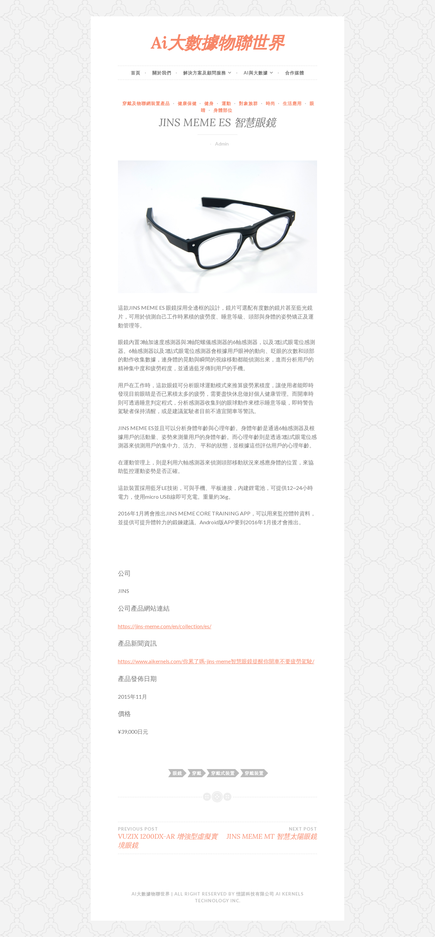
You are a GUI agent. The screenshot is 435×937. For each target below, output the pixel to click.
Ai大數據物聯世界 (217, 42)
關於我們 (161, 72)
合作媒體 (294, 72)
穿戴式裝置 (223, 773)
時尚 (270, 103)
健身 (209, 103)
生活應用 (292, 103)
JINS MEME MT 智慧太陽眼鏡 (267, 833)
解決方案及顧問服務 (204, 72)
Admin (222, 144)
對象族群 (248, 103)
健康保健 (187, 103)
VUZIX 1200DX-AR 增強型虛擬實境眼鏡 (168, 837)
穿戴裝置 (254, 773)
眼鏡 (177, 773)
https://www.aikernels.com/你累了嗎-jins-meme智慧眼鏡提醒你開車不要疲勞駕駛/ (216, 661)
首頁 (135, 72)
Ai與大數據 (256, 72)
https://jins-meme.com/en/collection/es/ (164, 626)
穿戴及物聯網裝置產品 (146, 103)
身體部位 (222, 110)
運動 (226, 103)
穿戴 (197, 773)
